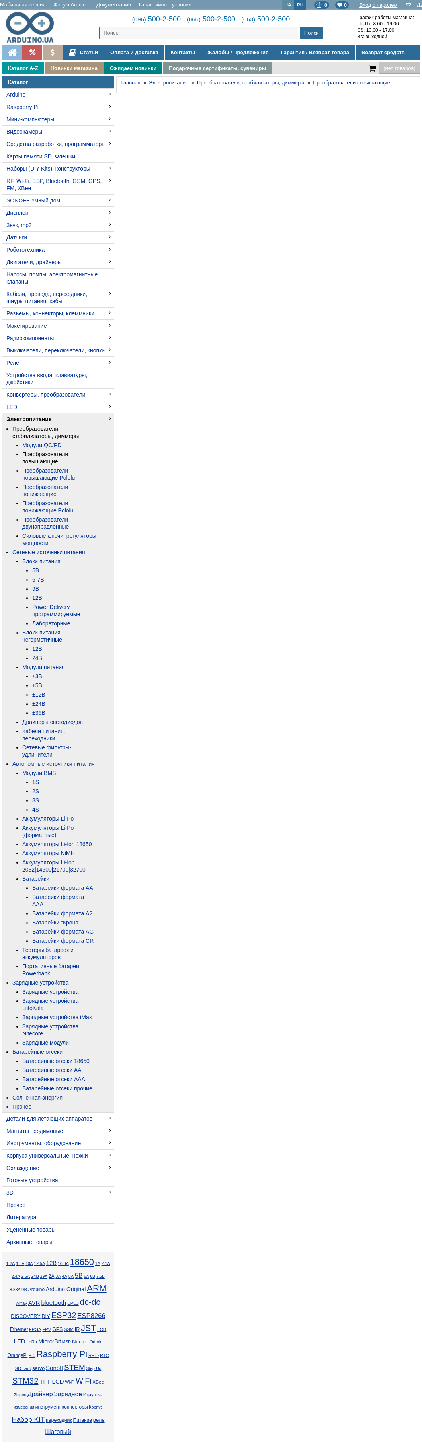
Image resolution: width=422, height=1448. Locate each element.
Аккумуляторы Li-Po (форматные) (48, 831)
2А (52, 1276)
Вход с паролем (378, 5)
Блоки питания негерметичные (42, 636)
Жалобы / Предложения (237, 52)
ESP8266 (91, 1316)
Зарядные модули (45, 1042)
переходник (59, 1420)
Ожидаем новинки (133, 68)
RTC (104, 1355)
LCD (101, 1329)
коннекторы (75, 1407)
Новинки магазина (74, 68)
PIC (32, 1355)
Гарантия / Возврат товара (315, 52)
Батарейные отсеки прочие (57, 1088)
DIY (45, 1316)
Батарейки (35, 879)
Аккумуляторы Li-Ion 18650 (57, 844)
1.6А (20, 1263)
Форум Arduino (70, 5)
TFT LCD (51, 1381)
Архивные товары (29, 1242)
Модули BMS (39, 773)
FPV (46, 1329)
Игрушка (93, 1394)
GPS (57, 1329)
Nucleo (80, 1342)
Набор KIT (28, 1419)
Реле (12, 363)
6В (92, 1276)
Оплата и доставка (134, 52)
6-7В (38, 579)
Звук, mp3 (19, 225)
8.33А (15, 1290)
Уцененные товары (31, 1229)
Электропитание (29, 419)
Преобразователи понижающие (45, 490)
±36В (38, 713)
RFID (93, 1355)
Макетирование (26, 326)
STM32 (25, 1380)
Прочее (21, 1107)
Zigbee (20, 1395)
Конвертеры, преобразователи (46, 394)
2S (35, 791)
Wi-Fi (69, 1382)
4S (35, 809)
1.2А (10, 1263)
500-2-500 (156, 19)
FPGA (35, 1329)
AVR (34, 1302)
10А (29, 1263)
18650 (82, 1262)
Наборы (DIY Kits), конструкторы (48, 168)
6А (86, 1276)
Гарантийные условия (165, 5)
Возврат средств (383, 52)
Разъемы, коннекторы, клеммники (50, 313)
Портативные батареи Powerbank (50, 970)
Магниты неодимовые (34, 1131)
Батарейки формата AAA (58, 900)
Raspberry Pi (22, 107)
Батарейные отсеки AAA (53, 1079)
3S (35, 800)
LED (11, 407)
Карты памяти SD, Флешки (40, 156)
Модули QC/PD (41, 445)
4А (64, 1276)
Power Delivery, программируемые (56, 610)
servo (38, 1368)
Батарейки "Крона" (56, 922)
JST (88, 1328)
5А (71, 1276)
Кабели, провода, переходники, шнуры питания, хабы (46, 297)
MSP (66, 1342)
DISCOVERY (26, 1316)
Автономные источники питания (53, 764)
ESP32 (63, 1315)
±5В (37, 685)
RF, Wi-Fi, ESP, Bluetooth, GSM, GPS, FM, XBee (54, 184)
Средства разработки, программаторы (56, 144)
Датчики (16, 237)
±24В (38, 704)
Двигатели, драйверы (34, 262)
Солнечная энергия (37, 1097)
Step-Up (94, 1368)
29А (43, 1276)
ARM (97, 1288)
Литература (21, 1217)
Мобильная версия (22, 5)
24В (37, 658)
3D (10, 1192)
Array (21, 1303)
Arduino (15, 94)
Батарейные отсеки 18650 (56, 1061)
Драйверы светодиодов (52, 722)
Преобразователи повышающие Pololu (48, 474)
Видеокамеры (24, 131)
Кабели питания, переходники (43, 735)
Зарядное (68, 1394)
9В (35, 589)
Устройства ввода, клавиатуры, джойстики (46, 378)
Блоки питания (41, 561)
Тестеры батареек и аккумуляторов (48, 953)
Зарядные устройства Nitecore (50, 1030)
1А (97, 1263)
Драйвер (40, 1394)
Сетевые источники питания (48, 552)
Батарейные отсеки (37, 1052)
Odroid (96, 1341)
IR (77, 1329)
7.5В (100, 1276)
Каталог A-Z (23, 68)
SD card (23, 1368)
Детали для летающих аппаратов (49, 1118)
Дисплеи (17, 213)
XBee (98, 1381)
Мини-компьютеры (30, 119)
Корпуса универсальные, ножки (47, 1155)
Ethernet (19, 1329)
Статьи (83, 52)
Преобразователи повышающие (45, 458)
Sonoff (54, 1367)
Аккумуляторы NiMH (48, 853)
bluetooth (53, 1302)
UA (288, 4)
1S (35, 782)
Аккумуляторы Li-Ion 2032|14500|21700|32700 (54, 866)
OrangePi (18, 1355)
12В (37, 598)
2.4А (16, 1276)
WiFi (83, 1380)
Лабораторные (51, 623)
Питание (82, 1420)
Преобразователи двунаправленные (45, 523)
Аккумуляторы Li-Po (48, 818)
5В (35, 570)
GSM (69, 1329)
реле (99, 1420)
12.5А (39, 1263)
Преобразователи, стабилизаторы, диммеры (45, 432)
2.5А (25, 1276)
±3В (37, 676)
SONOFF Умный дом (33, 200)
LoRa (31, 1341)
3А (58, 1276)
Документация (113, 5)
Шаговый (58, 1432)
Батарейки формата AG (63, 931)
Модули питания (43, 667)
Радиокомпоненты (30, 338)
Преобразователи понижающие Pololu (48, 507)
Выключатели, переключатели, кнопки (55, 350)
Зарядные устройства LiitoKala (50, 1004)
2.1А (106, 1263)
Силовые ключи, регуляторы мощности (59, 539)
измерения (24, 1407)
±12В (38, 694)
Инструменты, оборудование (43, 1143)
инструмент (48, 1407)
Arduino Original (66, 1289)
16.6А (63, 1263)
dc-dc (90, 1301)
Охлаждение (22, 1168)
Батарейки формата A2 (62, 913)
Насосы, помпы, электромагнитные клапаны (52, 278)
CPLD (73, 1303)
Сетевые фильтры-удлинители (46, 751)
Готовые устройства (32, 1180)
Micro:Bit (49, 1341)
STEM (74, 1367)
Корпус (95, 1407)
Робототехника (25, 250)
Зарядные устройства (40, 982)
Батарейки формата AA (62, 888)
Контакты (183, 52)
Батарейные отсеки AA (52, 1070)
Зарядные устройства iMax (57, 1017)
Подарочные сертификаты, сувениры (217, 68)
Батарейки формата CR (63, 941)
